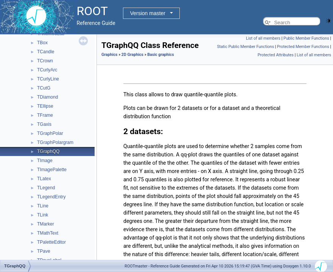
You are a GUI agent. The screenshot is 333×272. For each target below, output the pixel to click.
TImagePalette (52, 169)
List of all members (263, 38)
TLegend (46, 187)
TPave (43, 251)
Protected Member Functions (303, 46)
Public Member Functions (306, 38)
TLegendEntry (51, 196)
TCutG (43, 88)
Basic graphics (160, 54)
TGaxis (44, 124)
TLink (42, 215)
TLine (42, 206)
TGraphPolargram (55, 142)
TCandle (45, 51)
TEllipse (45, 106)
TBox (42, 42)
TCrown (45, 60)
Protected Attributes (276, 55)
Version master (147, 13)
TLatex (44, 178)
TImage (45, 160)
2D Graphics (132, 54)
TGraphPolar (50, 133)
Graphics (109, 54)
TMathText (47, 233)
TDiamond (47, 97)
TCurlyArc (47, 70)
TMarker (45, 224)
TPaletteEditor (51, 242)
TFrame (45, 115)
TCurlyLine (48, 79)
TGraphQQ (48, 151)
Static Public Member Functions (245, 46)
